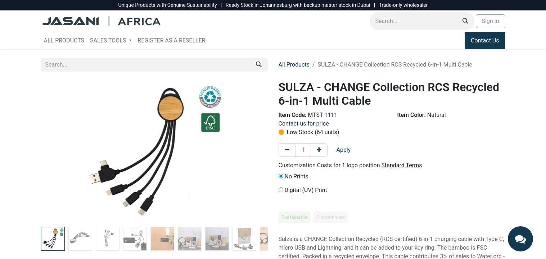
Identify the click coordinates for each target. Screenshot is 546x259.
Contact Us (485, 40)
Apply (343, 149)
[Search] (465, 21)
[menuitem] (64, 40)
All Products (294, 64)
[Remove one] (287, 150)
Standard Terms (402, 165)
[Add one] (319, 150)
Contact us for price (304, 123)
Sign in (490, 21)
